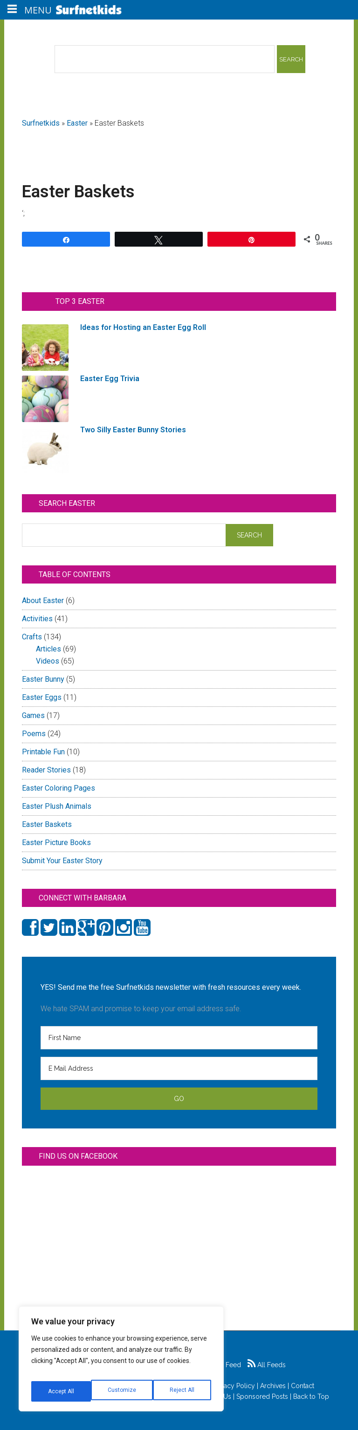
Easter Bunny (43, 679)
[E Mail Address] (179, 1068)
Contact (302, 1386)
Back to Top (311, 1396)
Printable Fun (43, 751)
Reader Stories (46, 769)
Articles (48, 649)
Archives (273, 1386)
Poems (34, 733)
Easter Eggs (42, 697)
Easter (77, 123)
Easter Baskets (47, 824)
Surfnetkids (41, 123)
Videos (47, 661)
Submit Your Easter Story (62, 860)
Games (33, 715)
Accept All (182, 1391)
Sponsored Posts (262, 1396)
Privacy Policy (234, 1386)
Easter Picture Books (56, 842)
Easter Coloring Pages (58, 788)
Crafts (32, 636)
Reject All (122, 1391)
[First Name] (179, 1037)
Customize (61, 1391)
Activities (37, 618)
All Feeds (267, 1365)
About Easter (43, 600)
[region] (121, 1362)
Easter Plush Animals (56, 806)
